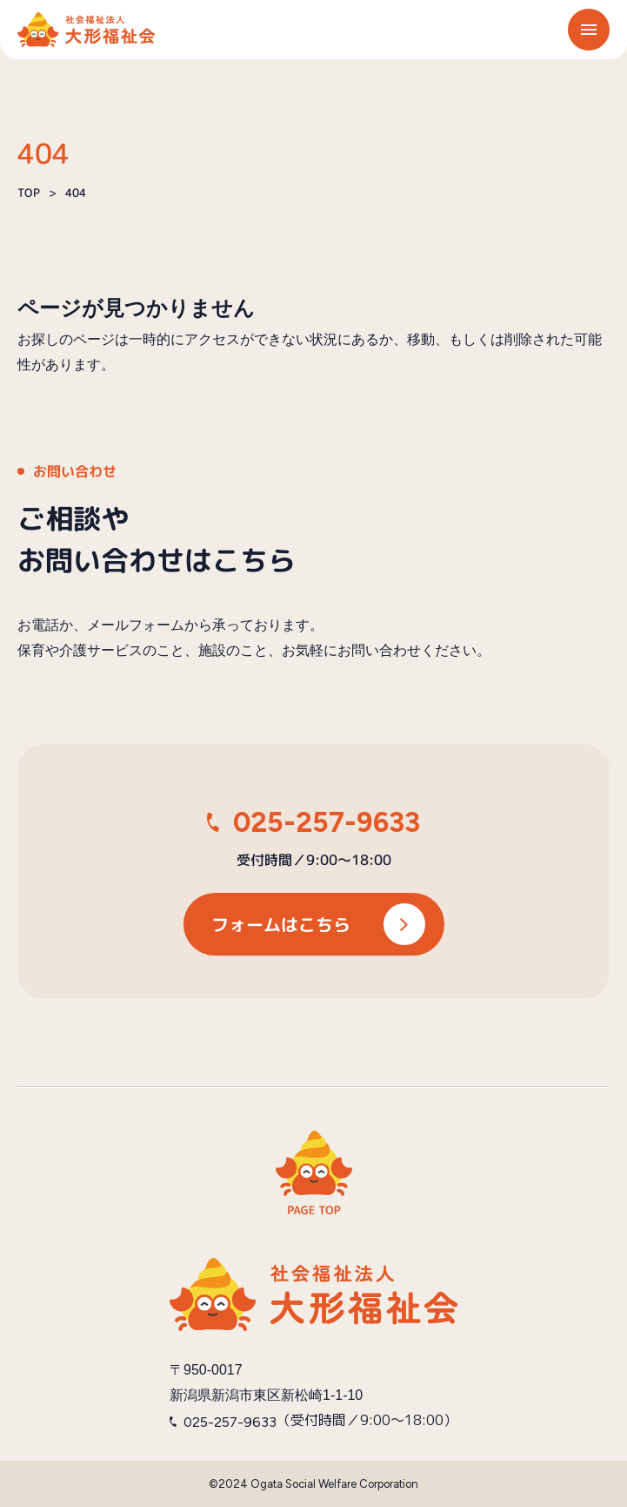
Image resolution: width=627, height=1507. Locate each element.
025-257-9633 (326, 822)
